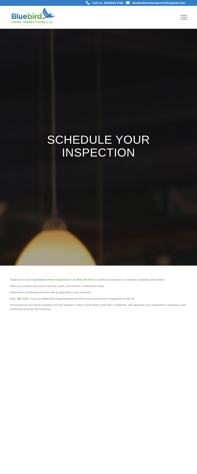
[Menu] (182, 17)
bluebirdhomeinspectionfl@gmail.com (158, 2)
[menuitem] (182, 17)
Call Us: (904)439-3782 (107, 2)
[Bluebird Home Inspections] (33, 17)
